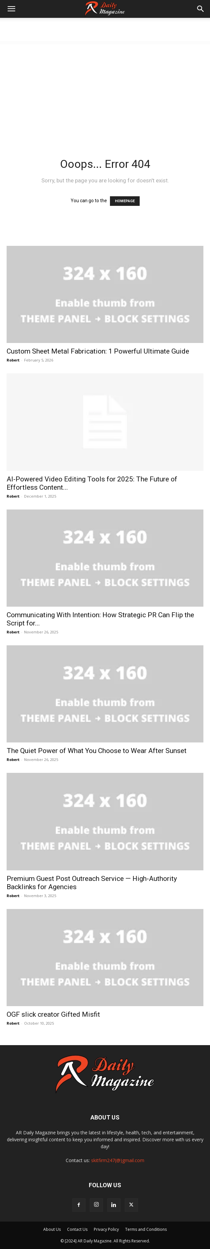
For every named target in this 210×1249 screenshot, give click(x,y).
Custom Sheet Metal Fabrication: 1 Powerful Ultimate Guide (98, 351)
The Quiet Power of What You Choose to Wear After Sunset (97, 751)
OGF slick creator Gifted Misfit (53, 1014)
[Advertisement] (105, 90)
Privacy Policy (106, 1229)
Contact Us (77, 1229)
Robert (13, 360)
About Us (52, 1229)
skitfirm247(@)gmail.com (117, 1160)
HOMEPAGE (125, 201)
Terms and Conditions (146, 1229)
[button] (11, 9)
